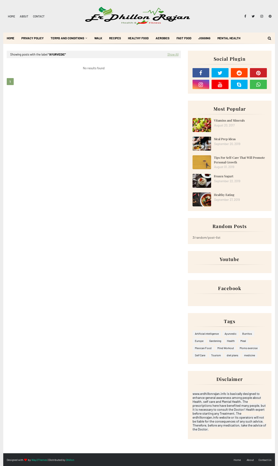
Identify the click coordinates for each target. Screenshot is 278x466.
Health (231, 340)
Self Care (200, 355)
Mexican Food (203, 348)
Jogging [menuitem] (204, 38)
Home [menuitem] (10, 38)
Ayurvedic (230, 333)
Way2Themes (39, 459)
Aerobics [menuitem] (163, 38)
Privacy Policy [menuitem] (32, 38)
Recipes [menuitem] (115, 38)
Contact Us (264, 459)
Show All (173, 54)
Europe (199, 340)
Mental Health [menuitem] (228, 38)
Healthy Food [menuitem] (138, 38)
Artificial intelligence (207, 333)
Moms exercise (249, 348)
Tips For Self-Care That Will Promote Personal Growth (239, 159)
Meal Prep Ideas (225, 139)
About (24, 16)
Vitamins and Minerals (229, 120)
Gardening (215, 340)
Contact (39, 16)
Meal (243, 340)
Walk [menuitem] (98, 38)
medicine (249, 355)
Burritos (247, 333)
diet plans (232, 355)
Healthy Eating (224, 195)
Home (11, 16)
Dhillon (70, 459)
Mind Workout (225, 348)
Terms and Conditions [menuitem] (67, 38)
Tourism (216, 355)
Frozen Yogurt (223, 176)
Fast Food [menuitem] (184, 38)
